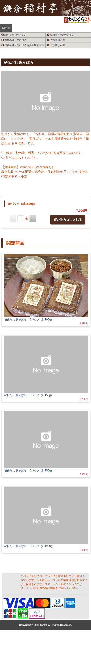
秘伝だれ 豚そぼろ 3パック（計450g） (28, 395)
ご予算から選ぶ (57, 45)
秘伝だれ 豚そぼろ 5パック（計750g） (28, 470)
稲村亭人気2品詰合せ (60, 35)
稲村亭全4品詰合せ (13, 35)
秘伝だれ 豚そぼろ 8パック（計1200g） (29, 546)
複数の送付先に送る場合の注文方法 (22, 45)
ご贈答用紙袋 (56, 40)
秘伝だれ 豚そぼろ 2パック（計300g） (28, 319)
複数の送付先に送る (14, 40)
